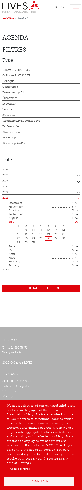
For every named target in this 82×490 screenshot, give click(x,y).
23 (26, 238)
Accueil (8, 18)
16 (26, 234)
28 (63, 238)
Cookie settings (20, 468)
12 (48, 230)
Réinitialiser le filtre (41, 288)
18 (40, 234)
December (41, 203)
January (41, 265)
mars (41, 258)
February (41, 262)
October (41, 211)
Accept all (39, 480)
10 (33, 230)
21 (63, 234)
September (41, 214)
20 (56, 234)
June (41, 247)
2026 (5, 169)
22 (18, 238)
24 (33, 238)
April (41, 254)
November (41, 207)
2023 (5, 186)
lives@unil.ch (11, 352)
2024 (5, 180)
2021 (5, 197)
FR (55, 7)
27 (55, 238)
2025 (5, 175)
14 (63, 230)
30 (26, 242)
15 (18, 234)
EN (62, 7)
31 (33, 242)
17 (33, 234)
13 (56, 230)
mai (41, 250)
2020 (5, 269)
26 (48, 238)
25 (40, 238)
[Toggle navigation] (75, 7)
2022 (5, 192)
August (41, 218)
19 (48, 234)
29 (18, 242)
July (41, 222)
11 (41, 230)
